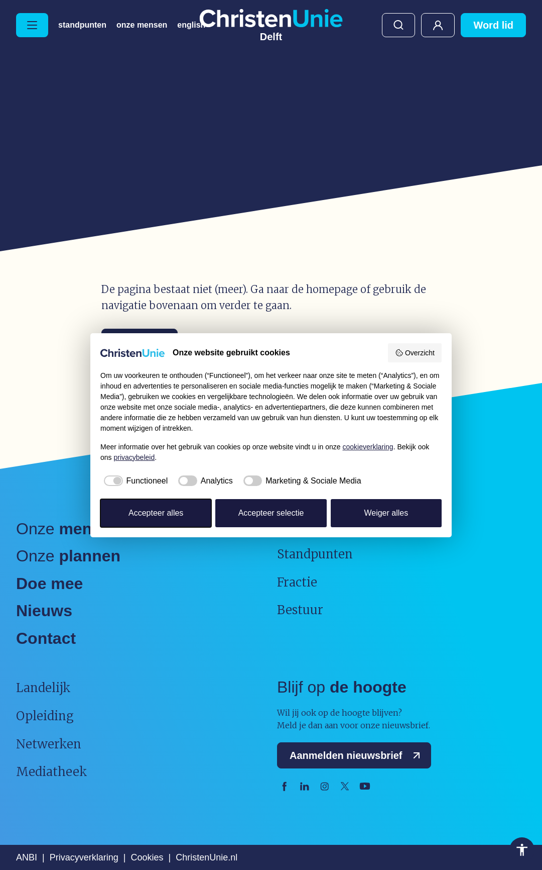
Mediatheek (51, 772)
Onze (67, 529)
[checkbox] (134, 481)
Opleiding (45, 716)
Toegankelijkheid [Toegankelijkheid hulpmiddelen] (521, 849)
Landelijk (43, 688)
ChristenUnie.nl (206, 857)
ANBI (26, 857)
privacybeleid (134, 457)
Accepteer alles (155, 513)
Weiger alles (386, 513)
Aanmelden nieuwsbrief (357, 755)
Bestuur (300, 610)
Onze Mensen (141, 25)
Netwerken (48, 744)
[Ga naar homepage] (271, 25)
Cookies (146, 857)
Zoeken (398, 25)
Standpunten (82, 25)
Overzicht (415, 352)
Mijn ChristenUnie (438, 25)
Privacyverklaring (84, 857)
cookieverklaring (368, 447)
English (191, 25)
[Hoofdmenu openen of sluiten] (32, 25)
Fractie (297, 582)
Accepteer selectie (271, 513)
